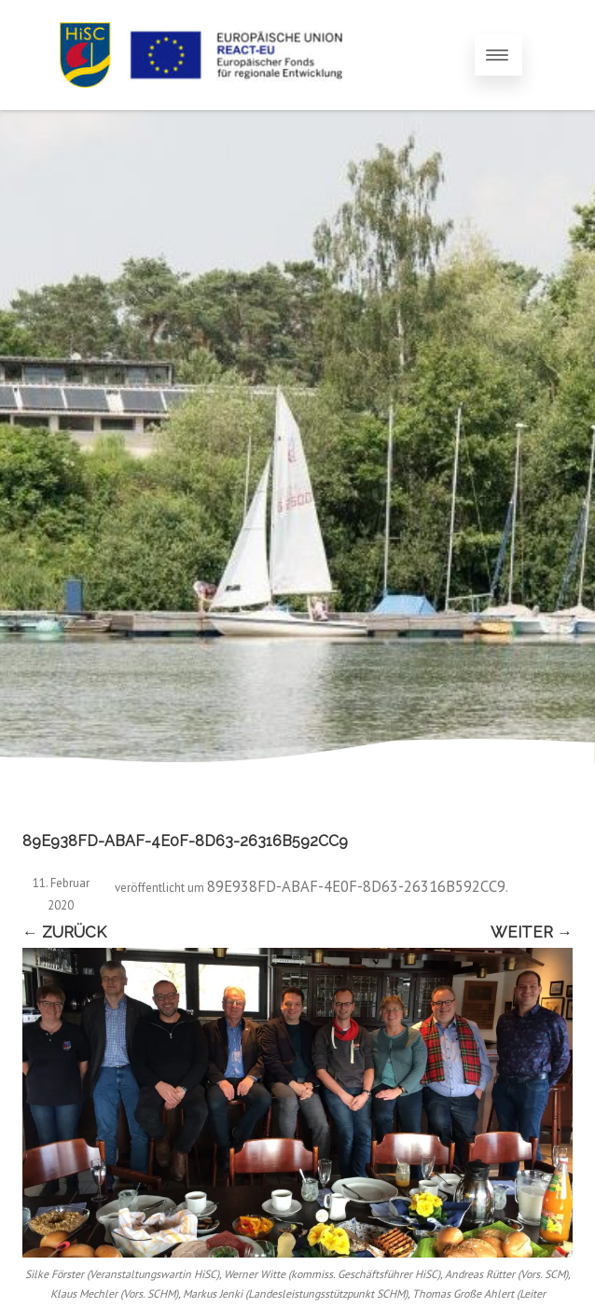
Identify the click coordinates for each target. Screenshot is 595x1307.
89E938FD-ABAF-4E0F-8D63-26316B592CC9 (356, 886)
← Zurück (64, 932)
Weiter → (532, 932)
